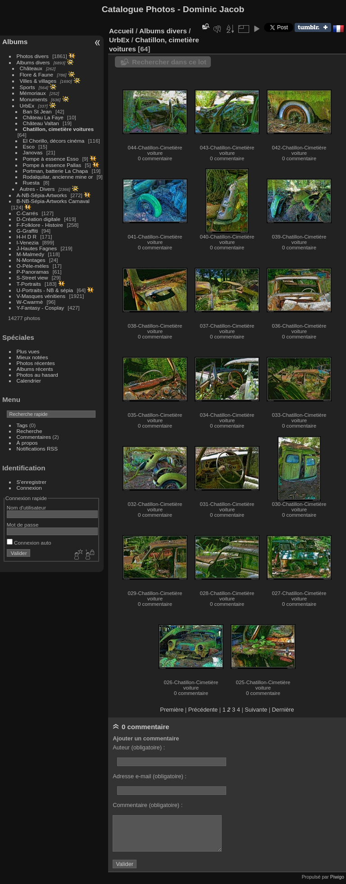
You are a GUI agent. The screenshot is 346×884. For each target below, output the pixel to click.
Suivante (256, 709)
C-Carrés (27, 213)
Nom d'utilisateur (26, 507)
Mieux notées (32, 357)
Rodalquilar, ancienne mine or (58, 177)
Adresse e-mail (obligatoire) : (150, 776)
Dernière (283, 709)
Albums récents (35, 369)
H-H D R (26, 236)
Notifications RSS (37, 448)
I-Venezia (28, 242)
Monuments (33, 99)
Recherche (29, 431)
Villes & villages (38, 81)
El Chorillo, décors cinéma (54, 141)
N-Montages (31, 260)
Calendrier (29, 380)
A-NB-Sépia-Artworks (42, 195)
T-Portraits (29, 284)
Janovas (33, 152)
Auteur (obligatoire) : (139, 747)
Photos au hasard (37, 375)
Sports (27, 87)
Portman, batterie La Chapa (55, 171)
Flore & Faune (37, 74)
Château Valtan (41, 123)
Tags (22, 425)
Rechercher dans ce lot (169, 62)
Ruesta (31, 182)
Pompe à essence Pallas (52, 165)
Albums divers (33, 62)
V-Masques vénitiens (41, 296)
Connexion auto (29, 543)
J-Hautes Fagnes (37, 248)
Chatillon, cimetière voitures (58, 129)
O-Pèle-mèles (33, 266)
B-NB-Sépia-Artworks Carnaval (53, 201)
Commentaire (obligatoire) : (147, 805)
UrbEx (27, 105)
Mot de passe (23, 525)
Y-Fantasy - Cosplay (40, 308)
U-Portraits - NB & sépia (45, 290)
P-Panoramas (33, 272)
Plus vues (28, 351)
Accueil (121, 31)
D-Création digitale (38, 219)
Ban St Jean (37, 111)
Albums (14, 41)
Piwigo (337, 876)
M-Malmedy (30, 254)
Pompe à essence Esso (51, 159)
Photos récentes (36, 363)
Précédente (203, 709)
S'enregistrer (31, 482)
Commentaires (34, 437)
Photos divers (33, 56)
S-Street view (32, 277)
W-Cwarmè (30, 302)
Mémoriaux (33, 93)
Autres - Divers (37, 189)
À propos (27, 443)
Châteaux (31, 68)
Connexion (29, 488)
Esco (29, 146)
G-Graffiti (27, 231)
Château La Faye (43, 117)
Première (171, 709)
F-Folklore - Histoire (40, 225)
